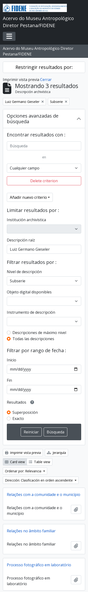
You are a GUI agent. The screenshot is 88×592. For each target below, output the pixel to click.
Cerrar (46, 79)
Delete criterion (44, 180)
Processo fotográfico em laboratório (39, 564)
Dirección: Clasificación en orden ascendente (39, 480)
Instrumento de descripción (31, 312)
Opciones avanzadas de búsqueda (32, 119)
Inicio (11, 360)
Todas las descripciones (33, 338)
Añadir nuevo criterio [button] (28, 197)
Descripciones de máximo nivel (39, 332)
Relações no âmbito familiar (31, 530)
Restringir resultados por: (44, 67)
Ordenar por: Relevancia (23, 471)
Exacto (18, 418)
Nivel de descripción (24, 271)
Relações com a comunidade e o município (43, 494)
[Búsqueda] (44, 145)
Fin (9, 380)
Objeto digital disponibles (29, 292)
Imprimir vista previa (23, 452)
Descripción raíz (21, 240)
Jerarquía (56, 452)
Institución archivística (26, 219)
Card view (15, 462)
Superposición (25, 412)
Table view (39, 462)
